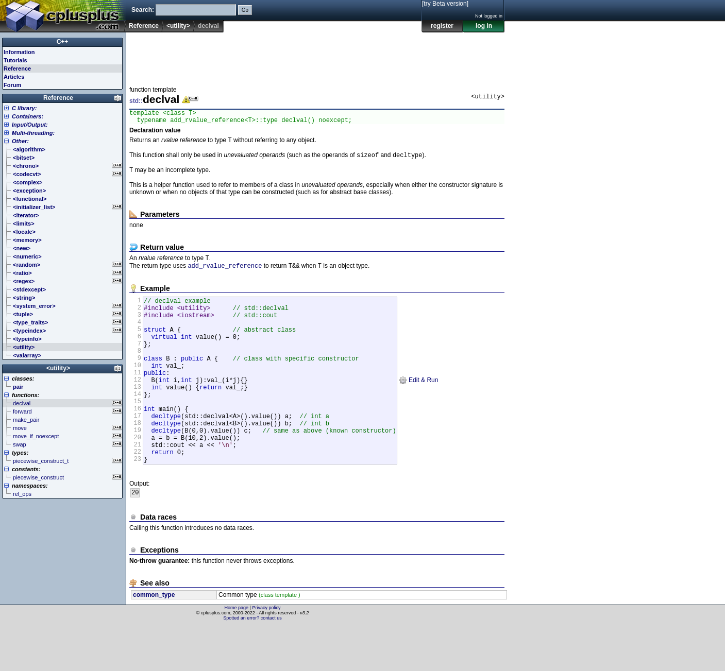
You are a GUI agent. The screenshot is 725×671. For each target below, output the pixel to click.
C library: (24, 108)
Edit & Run (419, 406)
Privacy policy (266, 653)
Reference (144, 25)
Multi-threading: (33, 133)
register (442, 25)
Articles (14, 77)
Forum (12, 85)
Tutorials (15, 60)
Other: (20, 141)
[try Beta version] (445, 3)
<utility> (178, 25)
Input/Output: (30, 125)
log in (484, 25)
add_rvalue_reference (225, 273)
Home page (237, 653)
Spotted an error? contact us (252, 663)
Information (19, 52)
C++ (63, 41)
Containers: (27, 116)
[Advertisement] (316, 56)
